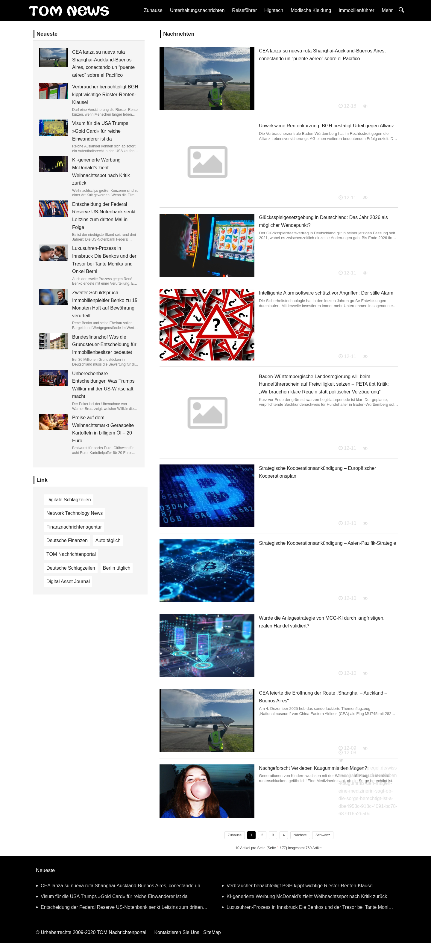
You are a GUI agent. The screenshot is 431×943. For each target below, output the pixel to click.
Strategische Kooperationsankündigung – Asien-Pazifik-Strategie (327, 543)
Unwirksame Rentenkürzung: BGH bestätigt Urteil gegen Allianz (326, 125)
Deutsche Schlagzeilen (70, 568)
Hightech (273, 10)
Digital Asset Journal (68, 581)
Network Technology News (74, 513)
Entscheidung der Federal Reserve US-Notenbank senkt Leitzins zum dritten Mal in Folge (119, 909)
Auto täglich (108, 540)
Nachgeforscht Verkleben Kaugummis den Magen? (313, 768)
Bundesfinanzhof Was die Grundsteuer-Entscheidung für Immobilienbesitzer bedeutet (104, 344)
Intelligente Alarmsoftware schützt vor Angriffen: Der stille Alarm (326, 292)
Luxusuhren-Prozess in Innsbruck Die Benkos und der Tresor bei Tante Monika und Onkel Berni (307, 909)
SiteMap (212, 932)
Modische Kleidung (311, 10)
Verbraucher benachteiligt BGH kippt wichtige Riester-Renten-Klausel (105, 94)
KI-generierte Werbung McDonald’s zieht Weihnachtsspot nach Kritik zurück (304, 896)
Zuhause (153, 10)
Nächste (300, 835)
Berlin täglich (116, 568)
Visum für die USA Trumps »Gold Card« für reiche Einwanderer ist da (100, 131)
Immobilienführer (356, 10)
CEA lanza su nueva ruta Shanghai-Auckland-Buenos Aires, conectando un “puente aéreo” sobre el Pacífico (118, 887)
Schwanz (322, 835)
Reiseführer (244, 10)
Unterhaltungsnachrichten (197, 10)
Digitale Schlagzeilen (68, 499)
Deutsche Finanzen (67, 540)
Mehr (387, 10)
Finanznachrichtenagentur (74, 526)
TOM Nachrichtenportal (71, 554)
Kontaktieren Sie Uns (176, 932)
